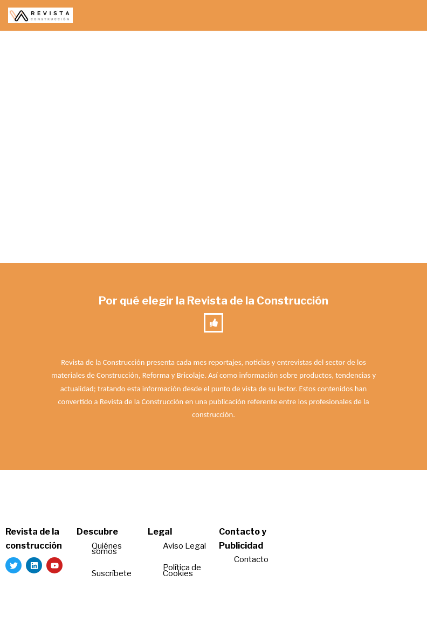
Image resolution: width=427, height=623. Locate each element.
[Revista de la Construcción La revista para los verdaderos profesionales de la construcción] (40, 15)
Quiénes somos (107, 549)
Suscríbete (112, 573)
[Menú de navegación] (406, 15)
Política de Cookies (182, 570)
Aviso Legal (184, 546)
